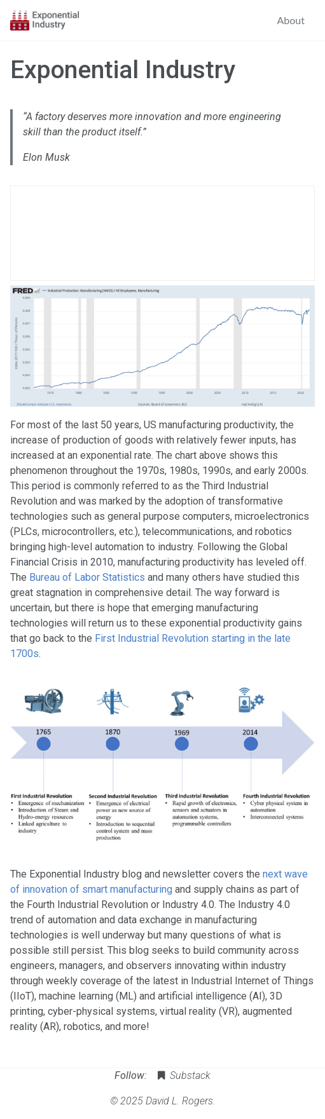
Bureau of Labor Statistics (87, 577)
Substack (183, 1075)
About (291, 20)
